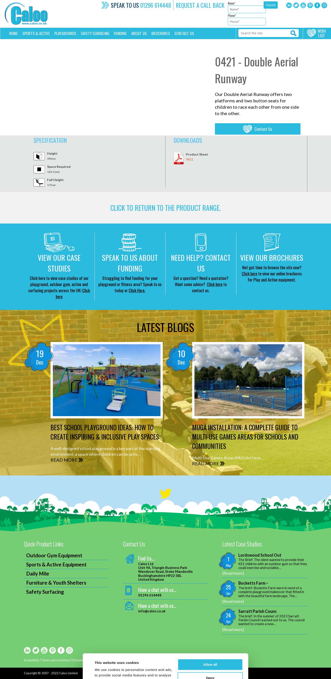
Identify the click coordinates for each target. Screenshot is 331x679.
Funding (120, 33)
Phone (232, 15)
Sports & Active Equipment (56, 564)
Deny (210, 654)
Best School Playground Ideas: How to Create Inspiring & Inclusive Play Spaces (105, 432)
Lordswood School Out (259, 555)
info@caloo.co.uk (152, 611)
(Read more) (233, 573)
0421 (189, 159)
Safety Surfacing (95, 33)
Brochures (160, 33)
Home (13, 33)
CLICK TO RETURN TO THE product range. (165, 208)
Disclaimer (79, 660)
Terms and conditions (55, 660)
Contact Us (263, 129)
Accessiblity (32, 660)
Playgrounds (65, 33)
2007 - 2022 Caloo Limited (59, 673)
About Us (139, 33)
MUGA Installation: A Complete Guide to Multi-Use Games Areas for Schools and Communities (245, 437)
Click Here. (137, 290)
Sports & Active (36, 33)
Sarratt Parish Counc (257, 611)
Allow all (210, 641)
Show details (105, 670)
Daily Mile (37, 574)
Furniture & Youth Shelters (56, 583)
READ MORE (64, 460)
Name (231, 3)
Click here (214, 284)
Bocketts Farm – (253, 583)
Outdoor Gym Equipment (54, 555)
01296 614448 (155, 5)
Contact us (184, 33)
